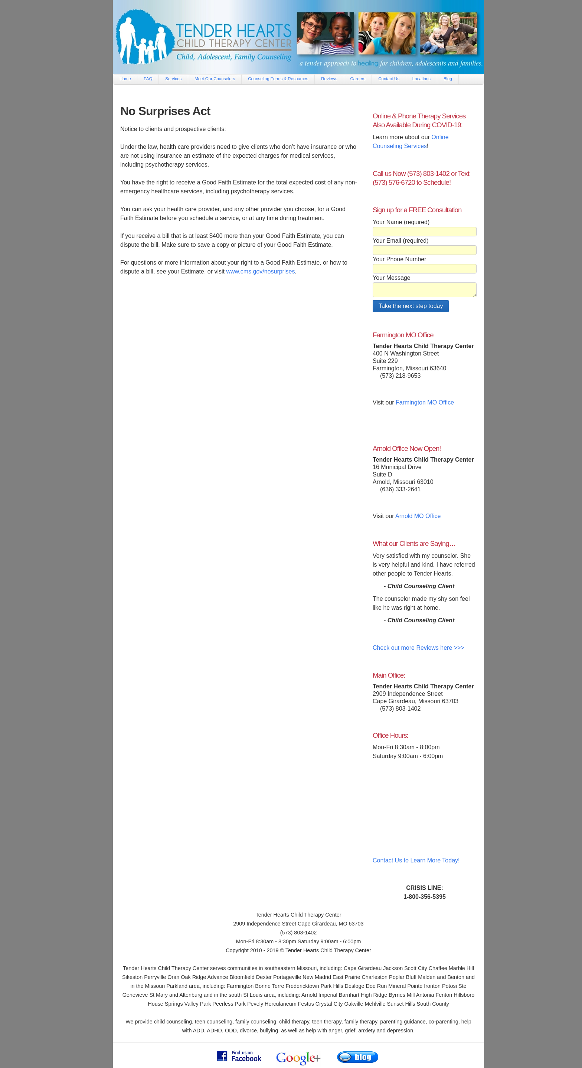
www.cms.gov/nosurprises (260, 271)
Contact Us (388, 78)
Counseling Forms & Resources (278, 78)
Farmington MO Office (425, 402)
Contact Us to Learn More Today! (416, 860)
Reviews (329, 78)
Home (125, 78)
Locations (421, 78)
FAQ (148, 78)
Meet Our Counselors (214, 78)
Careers (358, 78)
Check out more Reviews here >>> (418, 648)
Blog (448, 78)
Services (173, 78)
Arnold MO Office (418, 516)
